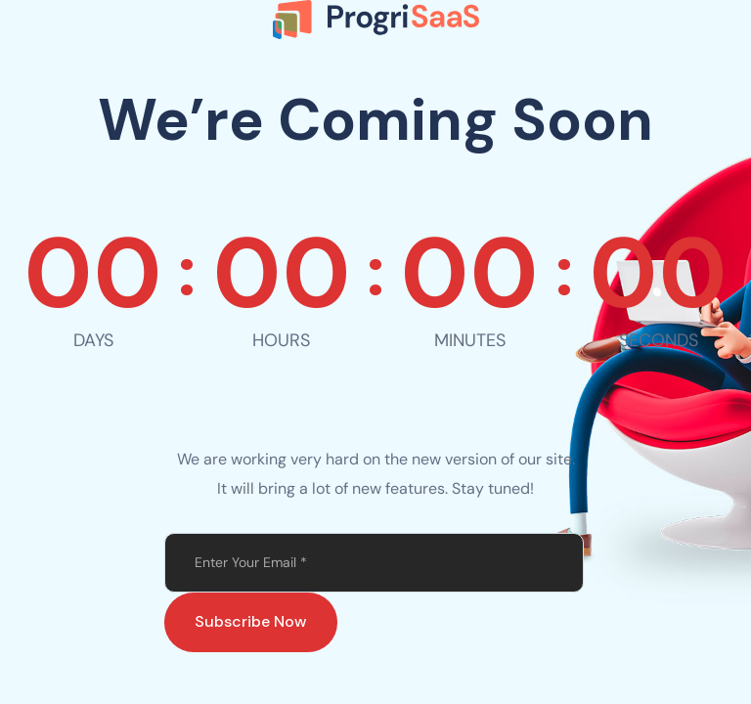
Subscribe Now (251, 621)
